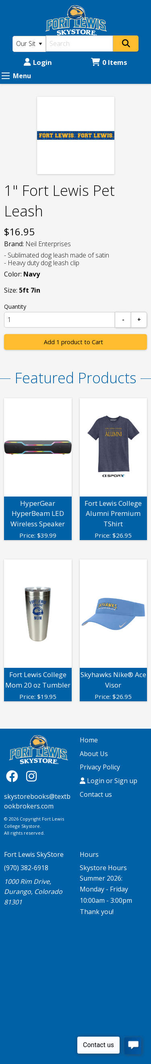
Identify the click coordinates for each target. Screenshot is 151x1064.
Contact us (96, 794)
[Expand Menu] (6, 76)
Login (38, 62)
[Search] (80, 43)
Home (89, 740)
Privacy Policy (100, 767)
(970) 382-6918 (26, 867)
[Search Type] (29, 44)
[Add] (139, 320)
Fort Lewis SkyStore (34, 854)
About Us (94, 753)
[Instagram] (31, 776)
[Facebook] (14, 776)
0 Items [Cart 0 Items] (109, 62)
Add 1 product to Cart (73, 342)
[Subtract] (123, 320)
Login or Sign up (108, 780)
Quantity (15, 306)
